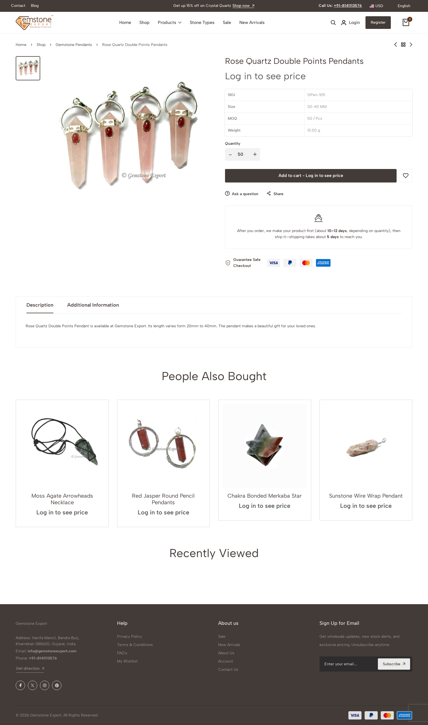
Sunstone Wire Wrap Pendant (366, 495)
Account (225, 661)
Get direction (30, 668)
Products (170, 22)
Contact (18, 5)
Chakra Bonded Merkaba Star (264, 495)
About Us (226, 653)
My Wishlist (127, 661)
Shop (144, 22)
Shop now (243, 5)
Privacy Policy (129, 636)
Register (378, 22)
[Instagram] (44, 685)
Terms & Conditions (135, 644)
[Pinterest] (56, 685)
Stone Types (202, 22)
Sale (227, 22)
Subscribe (394, 664)
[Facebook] (20, 685)
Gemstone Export (31, 623)
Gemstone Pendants (74, 44)
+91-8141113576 (348, 5)
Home (125, 22)
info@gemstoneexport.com (52, 651)
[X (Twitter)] (32, 685)
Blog (35, 5)
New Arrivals (252, 22)
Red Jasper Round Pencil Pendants (163, 499)
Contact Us (228, 669)
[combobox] (380, 6)
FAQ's (122, 653)
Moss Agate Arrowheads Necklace (62, 499)
